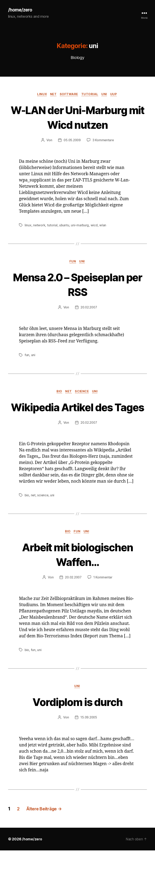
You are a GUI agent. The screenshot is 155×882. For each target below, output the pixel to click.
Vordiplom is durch (77, 733)
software (69, 95)
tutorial (90, 95)
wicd (94, 241)
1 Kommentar (103, 609)
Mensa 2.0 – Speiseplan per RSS (77, 300)
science (83, 407)
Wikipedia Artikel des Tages (77, 430)
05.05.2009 (72, 156)
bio (58, 407)
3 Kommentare (103, 156)
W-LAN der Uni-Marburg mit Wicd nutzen (77, 124)
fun (72, 277)
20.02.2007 (89, 323)
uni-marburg (80, 241)
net (52, 95)
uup (116, 95)
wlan (103, 241)
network (39, 241)
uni (106, 95)
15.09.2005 (88, 749)
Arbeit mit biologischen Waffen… (77, 585)
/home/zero (21, 10)
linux (40, 95)
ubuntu (64, 241)
